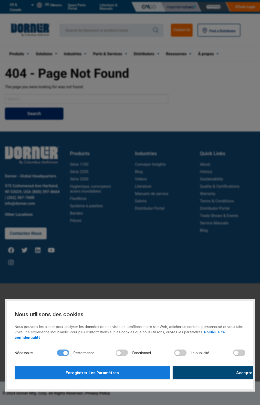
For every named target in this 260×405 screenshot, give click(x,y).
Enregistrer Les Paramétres (72, 372)
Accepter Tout (188, 372)
